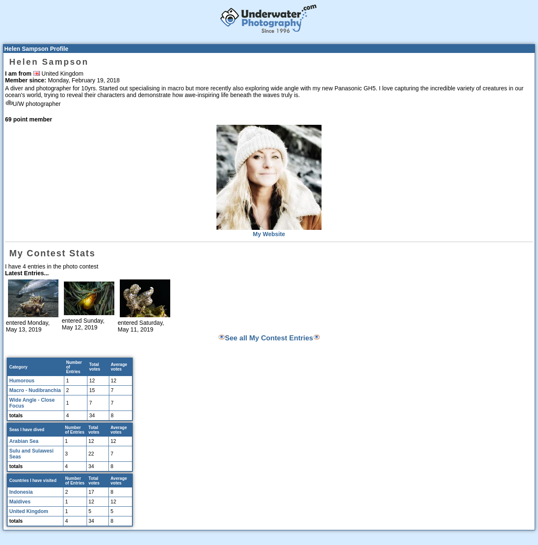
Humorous (21, 381)
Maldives (20, 502)
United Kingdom (28, 511)
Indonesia (21, 492)
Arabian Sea (23, 441)
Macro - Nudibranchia (35, 390)
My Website (269, 234)
